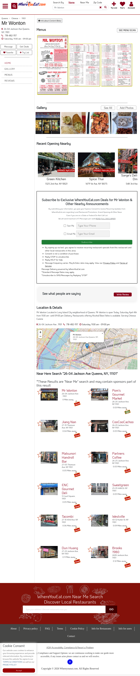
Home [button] (8, 63)
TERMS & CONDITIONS (13, 662)
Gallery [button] (10, 68)
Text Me (70, 225)
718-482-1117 (10, 35)
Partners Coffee (118, 457)
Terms (60, 630)
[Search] (79, 7)
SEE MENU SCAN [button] (127, 30)
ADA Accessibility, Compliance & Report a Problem (70, 649)
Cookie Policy (77, 630)
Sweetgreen (120, 487)
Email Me (69, 233)
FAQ (47, 630)
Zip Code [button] (97, 2)
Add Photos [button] (126, 108)
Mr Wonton (69, 392)
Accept (19, 670)
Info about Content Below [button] (49, 20)
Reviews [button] (10, 80)
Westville (118, 518)
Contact (71, 638)
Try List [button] (24, 52)
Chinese (15, 18)
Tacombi (67, 518)
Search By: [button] (58, 2)
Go (111, 611)
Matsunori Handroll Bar (69, 459)
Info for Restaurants (101, 630)
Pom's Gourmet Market (118, 396)
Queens (6, 18)
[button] (14, 6)
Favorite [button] (8, 52)
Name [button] (71, 2)
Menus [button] (9, 74)
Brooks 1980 (117, 552)
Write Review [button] (121, 296)
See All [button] (108, 108)
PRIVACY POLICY (9, 664)
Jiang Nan (69, 424)
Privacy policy (30, 630)
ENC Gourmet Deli (68, 491)
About (13, 630)
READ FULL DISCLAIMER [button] (106, 219)
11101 (24, 18)
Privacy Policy (109, 264)
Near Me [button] (84, 2)
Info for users (125, 630)
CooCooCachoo (123, 424)
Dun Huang (70, 550)
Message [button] (8, 46)
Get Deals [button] (24, 46)
